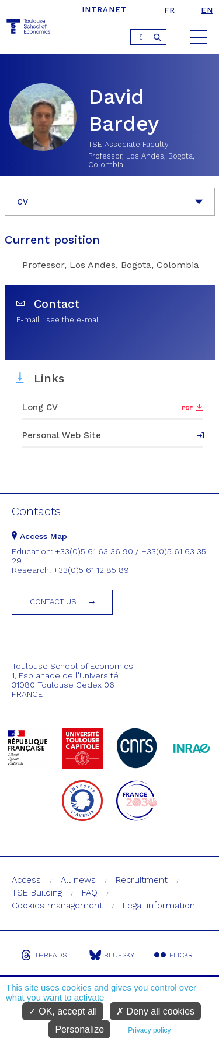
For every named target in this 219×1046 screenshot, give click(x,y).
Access (26, 880)
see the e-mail (73, 319)
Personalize (79, 1029)
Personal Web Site (61, 435)
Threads (44, 955)
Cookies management (57, 905)
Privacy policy (149, 1030)
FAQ (90, 892)
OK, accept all (63, 1011)
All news (78, 880)
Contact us (53, 601)
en (207, 10)
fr (169, 10)
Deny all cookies (155, 1011)
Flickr (173, 955)
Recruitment (142, 880)
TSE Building (37, 892)
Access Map (39, 536)
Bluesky (111, 955)
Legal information (159, 905)
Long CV (40, 407)
